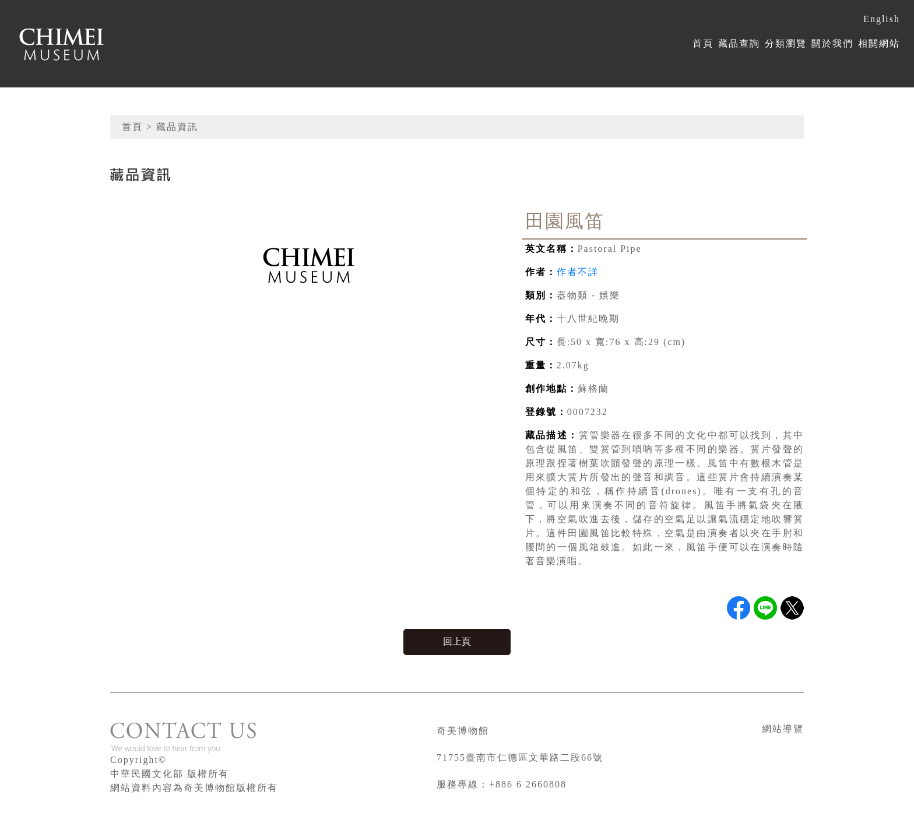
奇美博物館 (463, 731)
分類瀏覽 (786, 43)
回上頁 (457, 641)
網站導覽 (783, 729)
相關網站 (879, 43)
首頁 (702, 43)
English (881, 19)
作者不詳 (578, 272)
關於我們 (832, 43)
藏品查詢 (739, 43)
